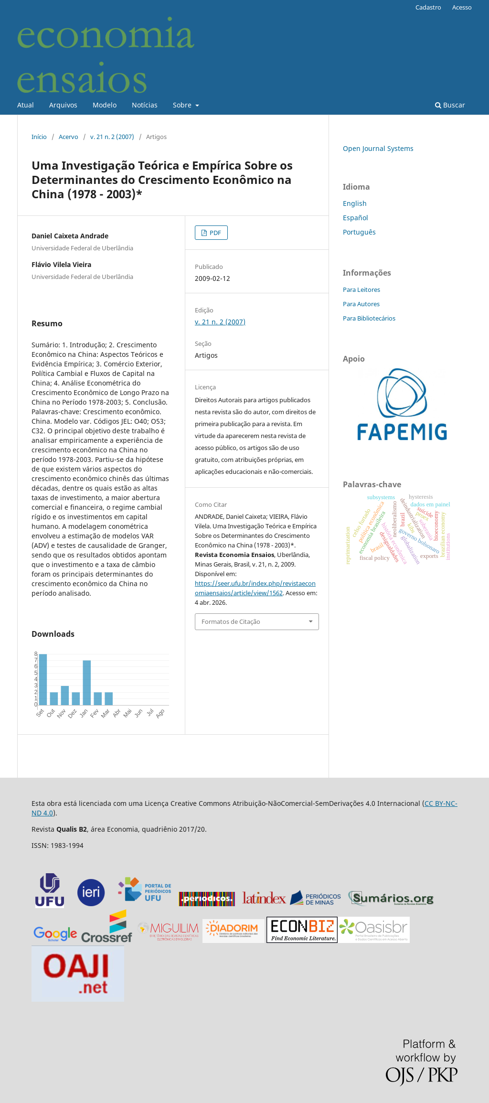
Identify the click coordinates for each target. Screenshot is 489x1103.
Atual (25, 104)
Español (355, 217)
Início (39, 136)
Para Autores (361, 304)
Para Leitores (361, 289)
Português (359, 231)
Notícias (145, 104)
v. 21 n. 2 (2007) (112, 136)
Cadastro (428, 7)
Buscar (450, 104)
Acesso (462, 7)
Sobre (183, 104)
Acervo (68, 136)
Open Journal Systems (378, 148)
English (355, 203)
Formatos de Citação (231, 621)
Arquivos (63, 104)
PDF (214, 232)
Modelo (105, 104)
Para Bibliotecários (369, 318)
